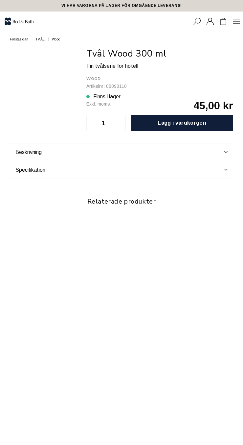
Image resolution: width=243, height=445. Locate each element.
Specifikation (121, 169)
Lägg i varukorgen (182, 123)
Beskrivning (121, 152)
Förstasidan (19, 39)
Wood (56, 39)
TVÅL (40, 39)
